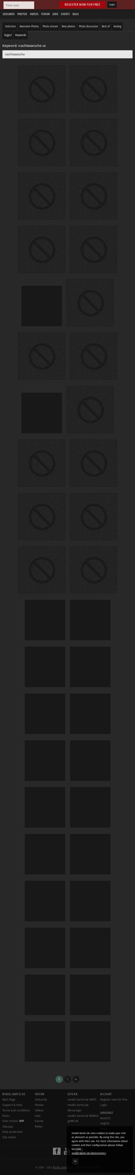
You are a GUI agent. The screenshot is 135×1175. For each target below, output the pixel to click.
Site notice (9, 1137)
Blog (76, 14)
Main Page (8, 1099)
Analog (117, 26)
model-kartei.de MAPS (82, 1099)
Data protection (12, 1132)
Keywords (20, 35)
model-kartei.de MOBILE (83, 1116)
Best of (106, 26)
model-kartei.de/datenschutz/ (89, 1153)
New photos (68, 26)
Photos (22, 14)
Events (65, 14)
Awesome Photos (29, 26)
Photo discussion (88, 26)
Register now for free (82, 4)
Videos (34, 14)
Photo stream (50, 26)
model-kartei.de (63, 1167)
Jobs (55, 14)
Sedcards (9, 14)
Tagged (8, 35)
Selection (10, 26)
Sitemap (7, 1126)
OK (75, 1161)
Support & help (12, 1105)
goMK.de (73, 1121)
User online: (13, 1121)
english (105, 1123)
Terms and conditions (16, 1110)
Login (112, 4)
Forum (45, 14)
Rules (6, 1116)
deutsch (105, 1118)
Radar (39, 1126)
